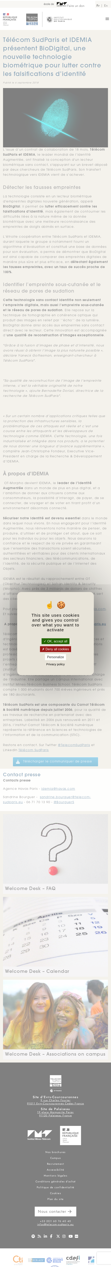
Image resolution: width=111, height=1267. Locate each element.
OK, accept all (55, 641)
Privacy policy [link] (55, 664)
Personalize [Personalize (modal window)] (55, 657)
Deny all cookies (55, 649)
